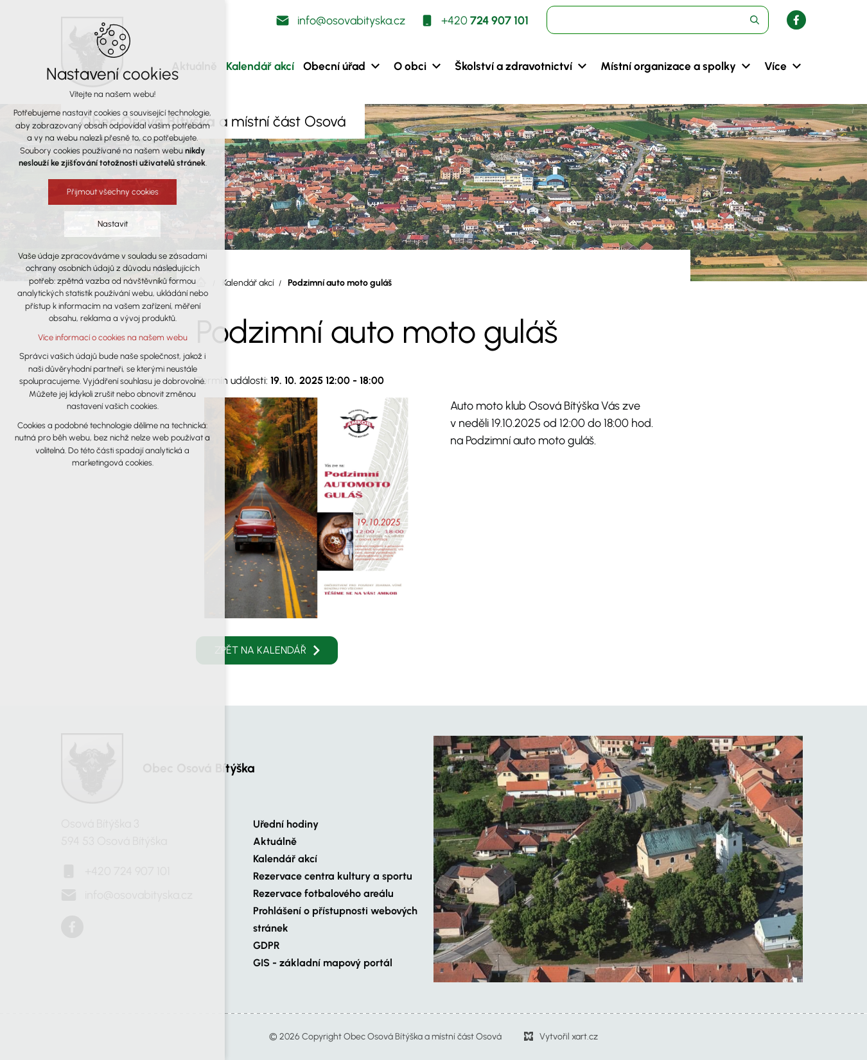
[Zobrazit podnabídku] (375, 66)
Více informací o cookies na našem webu (113, 337)
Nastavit (113, 224)
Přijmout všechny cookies (113, 191)
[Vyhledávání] (754, 20)
